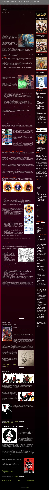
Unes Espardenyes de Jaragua (41, 148)
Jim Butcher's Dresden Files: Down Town (7, 364)
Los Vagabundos (41, 167)
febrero (38, 204)
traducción (37, 177)
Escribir (41, 159)
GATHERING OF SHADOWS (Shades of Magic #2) (13, 426)
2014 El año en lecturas (40, 149)
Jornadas (40, 166)
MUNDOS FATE (19, 8)
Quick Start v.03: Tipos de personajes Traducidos (40, 103)
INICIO (3, 8)
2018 (37, 182)
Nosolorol (45, 169)
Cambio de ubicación (39, 295)
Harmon (40, 163)
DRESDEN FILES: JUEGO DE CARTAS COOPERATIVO (14, 14)
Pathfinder (39, 170)
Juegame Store (39, 230)
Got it (47, 2)
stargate (37, 175)
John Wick (37, 166)
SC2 (46, 172)
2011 (37, 211)
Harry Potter (45, 163)
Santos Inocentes (43, 172)
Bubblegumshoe (40, 155)
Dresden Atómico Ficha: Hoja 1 (41, 113)
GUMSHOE (42, 162)
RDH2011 (44, 171)
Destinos (40, 157)
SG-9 (34, 8)
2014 (37, 208)
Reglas (46, 171)
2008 (37, 215)
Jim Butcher (16, 364)
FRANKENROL (39, 294)
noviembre (39, 187)
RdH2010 (41, 171)
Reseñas (15, 369)
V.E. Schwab (11, 471)
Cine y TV (40, 156)
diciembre (38, 186)
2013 (37, 209)
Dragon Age (45, 158)
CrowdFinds (6, 320)
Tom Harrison (45, 176)
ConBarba (46, 156)
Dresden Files (17, 320)
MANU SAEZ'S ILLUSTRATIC (41, 314)
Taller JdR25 (45, 175)
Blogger (27, 487)
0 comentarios (16, 421)
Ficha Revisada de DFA (40, 118)
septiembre (39, 188)
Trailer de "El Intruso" (39, 150)
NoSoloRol (38, 231)
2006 (37, 217)
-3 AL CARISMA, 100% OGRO (41, 307)
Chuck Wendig (37, 156)
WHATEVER (38, 236)
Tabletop (41, 175)
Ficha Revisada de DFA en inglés (41, 119)
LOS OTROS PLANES (4, 9)
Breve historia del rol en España (41, 308)
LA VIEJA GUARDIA (25, 8)
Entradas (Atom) (8, 482)
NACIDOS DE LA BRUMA (13, 8)
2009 (37, 214)
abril (38, 201)
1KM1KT (38, 320)
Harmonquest (42, 163)
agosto (38, 189)
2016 (37, 185)
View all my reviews (4, 363)
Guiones (39, 162)
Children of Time (44, 155)
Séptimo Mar (41, 174)
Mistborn (40, 168)
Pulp (39, 171)
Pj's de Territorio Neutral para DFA (41, 117)
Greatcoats (37, 162)
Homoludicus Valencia (40, 228)
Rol (40, 172)
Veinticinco (38, 232)
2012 (37, 210)
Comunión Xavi (39, 146)
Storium (39, 175)
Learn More (43, 2)
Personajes (41, 170)
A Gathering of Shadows (5, 471)
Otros (36, 170)
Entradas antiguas (30, 480)
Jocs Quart (38, 229)
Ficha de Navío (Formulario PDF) (41, 123)
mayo (38, 193)
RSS (5, 8)
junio (38, 192)
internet (37, 164)
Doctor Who (41, 158)
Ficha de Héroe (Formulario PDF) (41, 122)
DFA (42, 157)
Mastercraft (37, 168)
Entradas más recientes (6, 480)
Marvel (46, 167)
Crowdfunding (10, 320)
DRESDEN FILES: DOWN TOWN (9, 324)
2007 (37, 216)
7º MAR (8, 8)
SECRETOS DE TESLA (38, 8)
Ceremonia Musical (39, 147)
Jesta (39, 165)
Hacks (38, 163)
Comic (6, 369)
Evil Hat (21, 320)
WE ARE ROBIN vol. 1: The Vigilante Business (12, 373)
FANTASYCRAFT (30, 8)
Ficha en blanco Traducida (40, 110)
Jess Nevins (37, 165)
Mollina (42, 168)
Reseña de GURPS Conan (40, 259)
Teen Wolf (38, 176)
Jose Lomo (42, 166)
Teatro (36, 176)
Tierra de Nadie (41, 176)
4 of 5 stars (6, 366)
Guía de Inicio (38, 124)
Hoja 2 (37, 114)
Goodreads (8, 369)
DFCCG (14, 320)
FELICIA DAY (39, 301)
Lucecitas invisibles (39, 274)
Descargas (37, 157)
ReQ (36, 172)
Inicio (19, 480)
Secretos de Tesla (44, 173)
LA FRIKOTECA (39, 258)
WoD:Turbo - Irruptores (40, 97)
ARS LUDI (38, 265)
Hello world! (38, 302)
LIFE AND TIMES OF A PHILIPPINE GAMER (40, 251)
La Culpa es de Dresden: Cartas (41, 115)
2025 (37, 181)
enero (38, 205)
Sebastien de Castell (38, 173)
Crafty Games (38, 227)
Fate (22, 320)
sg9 (46, 174)
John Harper (45, 165)
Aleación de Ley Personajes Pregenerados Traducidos (40, 108)
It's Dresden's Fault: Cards (40, 116)
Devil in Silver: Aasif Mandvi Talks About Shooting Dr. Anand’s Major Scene (41, 245)
